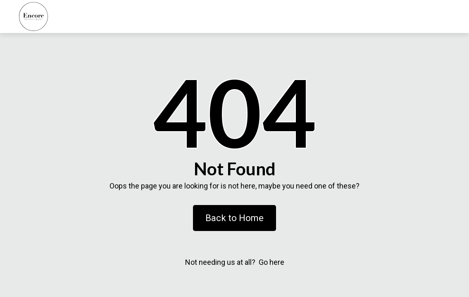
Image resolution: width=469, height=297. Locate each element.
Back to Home (234, 218)
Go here (271, 262)
